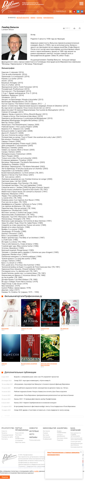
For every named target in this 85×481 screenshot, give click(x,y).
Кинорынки (46, 437)
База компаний (75, 429)
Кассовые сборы (62, 438)
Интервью (34, 431)
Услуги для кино (76, 441)
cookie (36, 471)
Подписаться (61, 11)
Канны (39, 18)
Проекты (4, 433)
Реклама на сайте (7, 437)
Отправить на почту (80, 28)
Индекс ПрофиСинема (61, 431)
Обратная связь (20, 442)
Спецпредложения (7, 435)
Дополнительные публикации (20, 372)
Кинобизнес (48, 18)
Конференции (47, 439)
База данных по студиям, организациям (76, 434)
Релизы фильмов (34, 440)
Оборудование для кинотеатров (76, 444)
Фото (31, 434)
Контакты (5, 439)
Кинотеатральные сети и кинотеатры (76, 438)
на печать (74, 28)
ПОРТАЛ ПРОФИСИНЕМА (21, 429)
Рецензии (60, 440)
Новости (4, 431)
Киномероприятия (76, 447)
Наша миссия (19, 433)
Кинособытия (49, 428)
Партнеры (18, 435)
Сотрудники (19, 440)
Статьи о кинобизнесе (61, 435)
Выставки (46, 435)
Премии (45, 433)
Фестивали (46, 431)
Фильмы (33, 437)
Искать (37, 11)
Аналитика (62, 428)
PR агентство (8, 428)
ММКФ (33, 18)
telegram (78, 11)
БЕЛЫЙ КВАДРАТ (23, 18)
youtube (74, 11)
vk (82, 11)
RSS (70, 11)
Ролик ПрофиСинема (19, 437)
